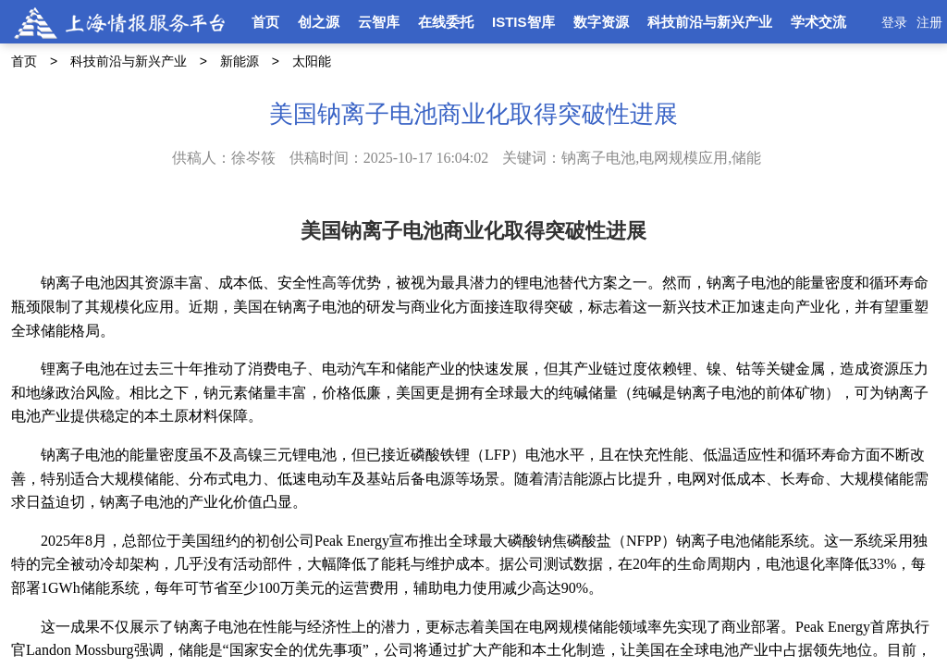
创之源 (318, 22)
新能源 (239, 61)
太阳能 (311, 61)
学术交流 (818, 22)
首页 (265, 22)
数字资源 (601, 22)
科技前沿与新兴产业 (709, 22)
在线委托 (446, 22)
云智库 (379, 22)
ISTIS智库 (523, 22)
